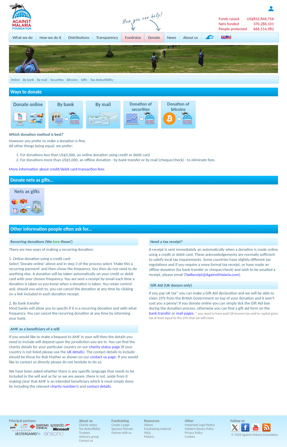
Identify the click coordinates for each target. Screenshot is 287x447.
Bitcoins (72, 80)
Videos (148, 425)
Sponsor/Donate (122, 429)
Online (15, 80)
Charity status (88, 425)
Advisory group (89, 437)
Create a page (120, 425)
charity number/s (64, 386)
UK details (75, 351)
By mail (42, 80)
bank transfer (160, 313)
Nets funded (229, 23)
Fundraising (120, 421)
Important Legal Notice (200, 425)
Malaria (149, 437)
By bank (28, 80)
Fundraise (133, 37)
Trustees (84, 433)
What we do (23, 37)
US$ (260, 18)
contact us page (103, 356)
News (171, 37)
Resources (151, 421)
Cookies (190, 437)
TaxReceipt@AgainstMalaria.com (212, 274)
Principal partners (22, 421)
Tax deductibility (101, 80)
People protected (233, 28)
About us (190, 37)
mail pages (184, 313)
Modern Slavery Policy (199, 429)
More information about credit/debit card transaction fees (57, 169)
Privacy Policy (193, 433)
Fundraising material (157, 429)
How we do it (50, 37)
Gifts (84, 80)
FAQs (147, 433)
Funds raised (229, 18)
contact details (99, 386)
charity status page (104, 346)
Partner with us (122, 433)
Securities (57, 80)
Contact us (86, 441)
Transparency (107, 37)
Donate (154, 37)
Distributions (78, 37)
